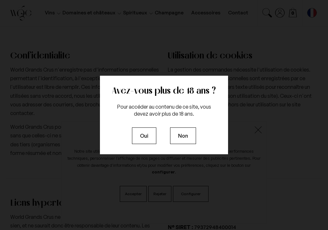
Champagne (169, 13)
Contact (238, 13)
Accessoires (205, 13)
